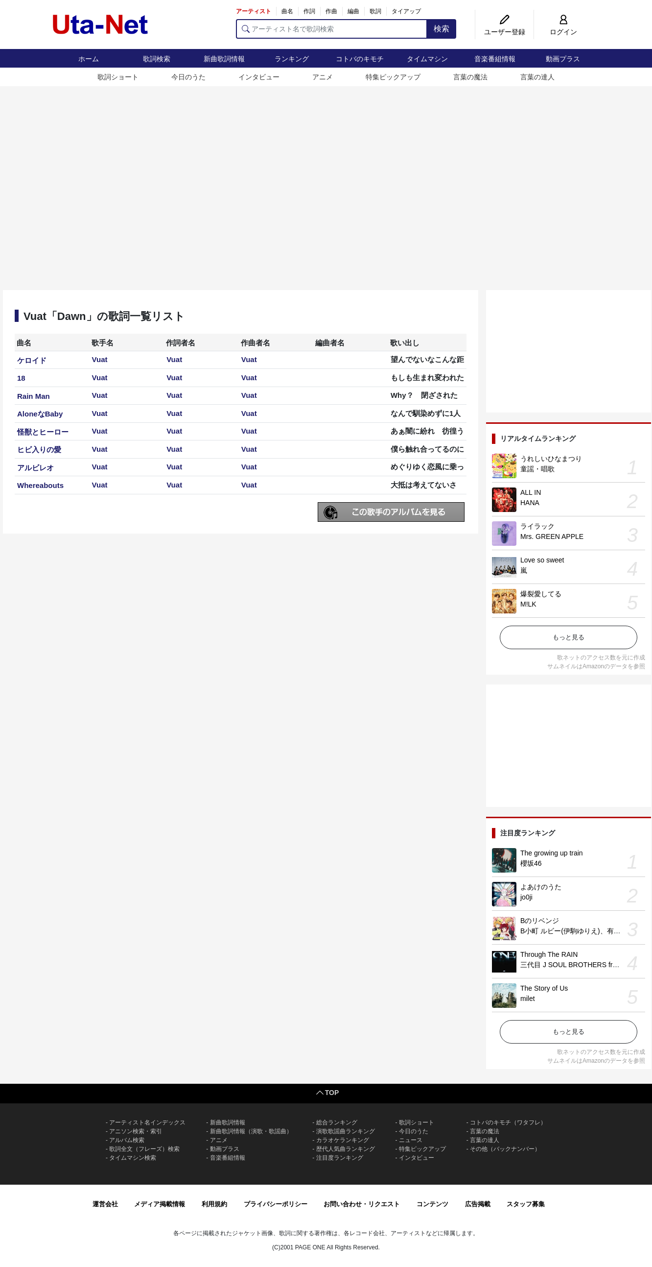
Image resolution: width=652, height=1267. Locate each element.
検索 (441, 28)
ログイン (563, 32)
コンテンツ (432, 1204)
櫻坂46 (531, 863)
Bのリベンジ (539, 921)
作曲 (331, 11)
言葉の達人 (537, 77)
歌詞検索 (156, 59)
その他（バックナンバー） (505, 1148)
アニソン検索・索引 (135, 1131)
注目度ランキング (339, 1157)
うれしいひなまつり (551, 459)
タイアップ (406, 11)
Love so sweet (542, 560)
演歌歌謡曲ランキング (345, 1131)
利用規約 (214, 1204)
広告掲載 (477, 1204)
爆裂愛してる (540, 594)
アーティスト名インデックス (147, 1122)
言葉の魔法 (470, 77)
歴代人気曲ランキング (345, 1148)
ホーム (88, 59)
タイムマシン (427, 59)
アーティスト (253, 11)
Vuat (100, 359)
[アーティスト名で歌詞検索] (331, 29)
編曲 (353, 11)
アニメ (322, 77)
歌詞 (375, 11)
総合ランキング (336, 1122)
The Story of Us (544, 988)
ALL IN (530, 492)
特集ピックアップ (393, 77)
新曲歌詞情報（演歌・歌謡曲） (251, 1131)
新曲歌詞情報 (224, 59)
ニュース (410, 1140)
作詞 (309, 11)
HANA (529, 503)
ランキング (292, 59)
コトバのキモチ (360, 59)
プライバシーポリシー (275, 1204)
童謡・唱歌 (537, 469)
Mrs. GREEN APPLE (551, 536)
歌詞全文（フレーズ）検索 (144, 1148)
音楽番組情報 (494, 59)
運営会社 (105, 1204)
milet (527, 998)
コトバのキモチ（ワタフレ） (508, 1122)
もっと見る (568, 637)
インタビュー (258, 77)
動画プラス (563, 59)
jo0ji (526, 897)
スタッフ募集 (526, 1204)
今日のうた (188, 77)
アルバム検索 (126, 1140)
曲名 (287, 11)
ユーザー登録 (504, 32)
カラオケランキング (342, 1140)
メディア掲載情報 (159, 1204)
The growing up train (551, 853)
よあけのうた (540, 887)
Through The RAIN (549, 954)
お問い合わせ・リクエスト (362, 1204)
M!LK (528, 604)
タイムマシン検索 (132, 1157)
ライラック (537, 526)
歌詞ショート (118, 77)
